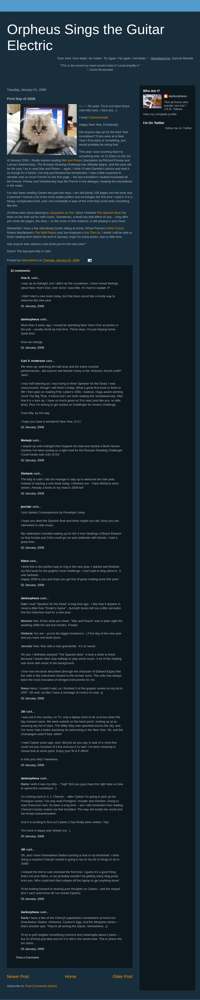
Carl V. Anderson (33, 361)
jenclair (26, 506)
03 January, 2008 (32, 765)
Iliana (25, 561)
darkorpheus (30, 319)
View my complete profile (160, 114)
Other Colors (115, 228)
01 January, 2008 (32, 306)
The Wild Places (46, 232)
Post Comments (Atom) (41, 986)
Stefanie (27, 473)
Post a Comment (27, 957)
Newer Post (18, 976)
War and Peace (72, 160)
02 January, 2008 (32, 427)
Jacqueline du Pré (62, 212)
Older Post (123, 976)
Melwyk (26, 440)
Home (71, 976)
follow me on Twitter (178, 128)
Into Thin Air (92, 232)
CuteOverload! (98, 117)
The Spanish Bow (108, 212)
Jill (23, 711)
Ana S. (25, 278)
